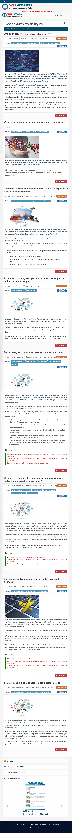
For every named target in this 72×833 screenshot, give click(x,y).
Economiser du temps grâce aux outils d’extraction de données (27, 463)
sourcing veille (43, 131)
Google (28, 490)
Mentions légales (53, 824)
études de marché (31, 131)
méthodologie (30, 201)
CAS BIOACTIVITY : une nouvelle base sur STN (28, 34)
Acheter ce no (61, 38)
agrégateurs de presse (18, 493)
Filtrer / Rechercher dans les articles (18, 29)
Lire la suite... (61, 115)
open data (15, 364)
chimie (43, 43)
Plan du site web (37, 827)
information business (43, 201)
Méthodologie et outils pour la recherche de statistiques (33, 352)
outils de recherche (55, 361)
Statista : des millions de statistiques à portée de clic (32, 683)
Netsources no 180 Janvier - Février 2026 (35, 814)
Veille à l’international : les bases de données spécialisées (34, 122)
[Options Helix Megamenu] (66, 15)
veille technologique (18, 43)
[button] (57, 15)
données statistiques (53, 43)
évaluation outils (31, 290)
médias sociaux (32, 493)
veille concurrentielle (32, 43)
